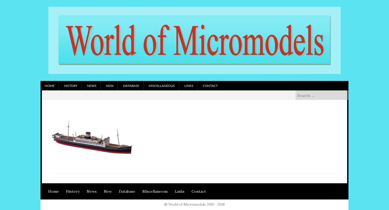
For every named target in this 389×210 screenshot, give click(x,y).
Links (188, 86)
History (71, 86)
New (110, 86)
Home (50, 86)
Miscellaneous (162, 86)
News (91, 86)
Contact (210, 86)
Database (131, 86)
